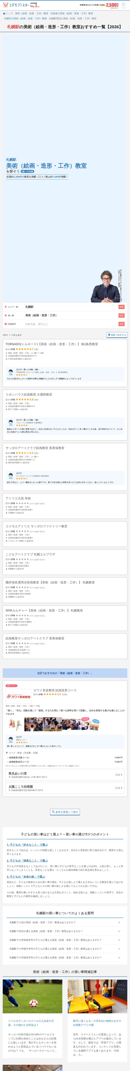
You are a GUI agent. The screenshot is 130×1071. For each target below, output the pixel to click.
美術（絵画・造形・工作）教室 (31, 13)
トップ (8, 13)
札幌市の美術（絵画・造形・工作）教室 (25, 18)
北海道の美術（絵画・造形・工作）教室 (71, 13)
